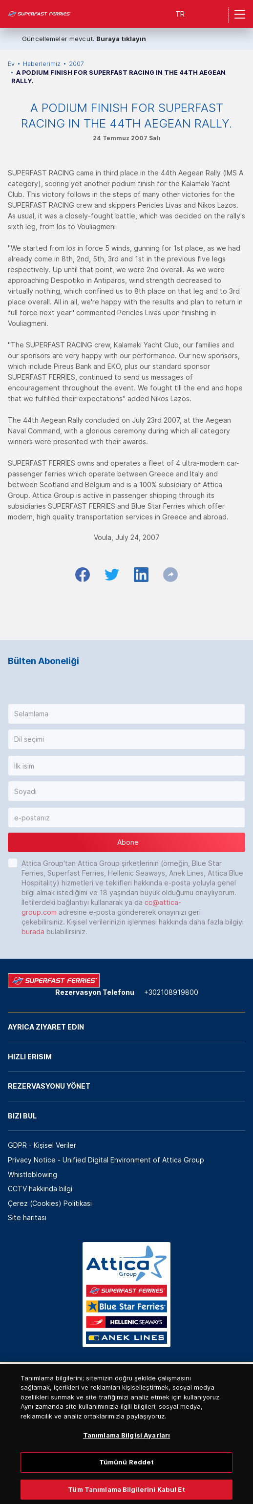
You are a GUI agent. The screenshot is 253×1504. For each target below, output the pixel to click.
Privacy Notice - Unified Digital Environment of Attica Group (106, 1160)
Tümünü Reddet (126, 1471)
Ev (11, 63)
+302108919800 (171, 992)
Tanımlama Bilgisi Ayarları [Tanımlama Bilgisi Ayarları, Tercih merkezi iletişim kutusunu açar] (126, 1444)
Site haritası (27, 1217)
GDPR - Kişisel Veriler (42, 1145)
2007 (76, 63)
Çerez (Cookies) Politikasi (50, 1203)
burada (32, 931)
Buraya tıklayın (121, 39)
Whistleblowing (32, 1174)
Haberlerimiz (42, 63)
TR (180, 14)
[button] (126, 714)
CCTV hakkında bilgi (40, 1188)
